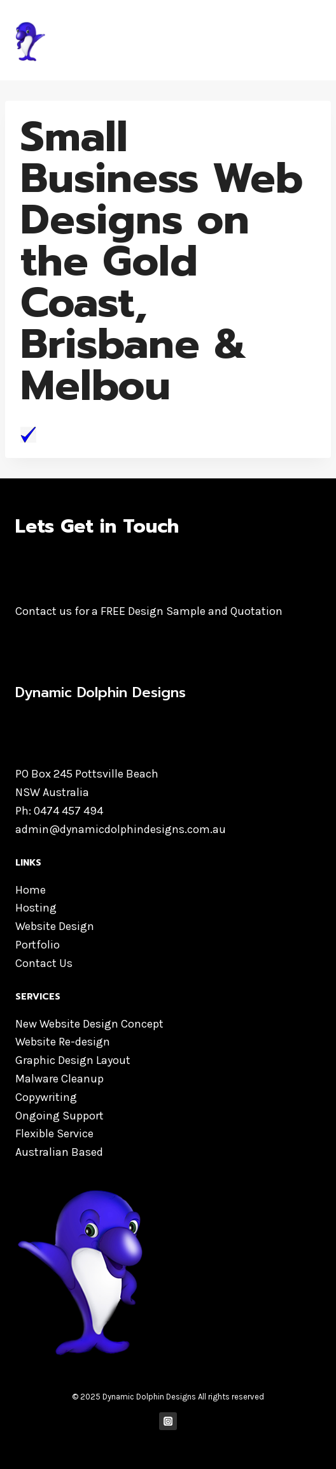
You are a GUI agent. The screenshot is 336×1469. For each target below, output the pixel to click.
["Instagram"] (168, 1421)
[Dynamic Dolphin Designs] (110, 40)
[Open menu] (309, 40)
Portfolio (37, 945)
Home (30, 890)
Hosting (36, 908)
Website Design (54, 926)
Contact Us (44, 963)
